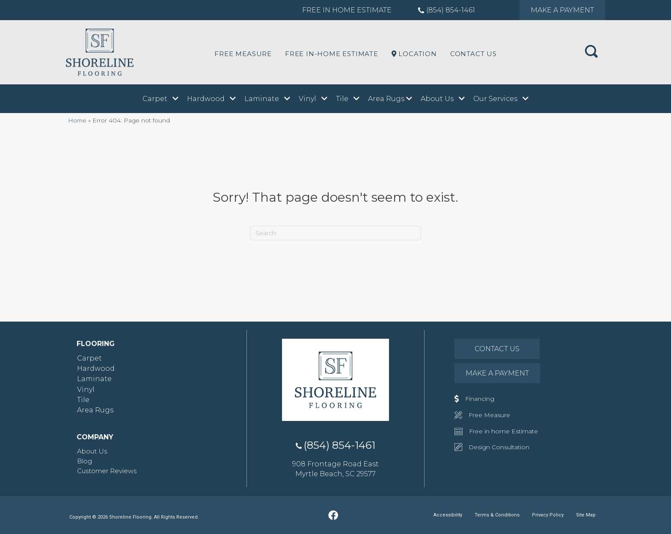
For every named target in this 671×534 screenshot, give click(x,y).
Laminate (94, 379)
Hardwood (96, 368)
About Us (92, 451)
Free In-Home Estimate (331, 54)
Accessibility (447, 515)
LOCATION (414, 54)
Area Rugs (95, 410)
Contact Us (473, 54)
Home (77, 120)
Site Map (586, 515)
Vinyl (86, 389)
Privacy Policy (548, 515)
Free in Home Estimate (347, 10)
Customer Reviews (107, 471)
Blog (84, 461)
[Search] (335, 233)
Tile (83, 400)
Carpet (89, 358)
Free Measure (243, 54)
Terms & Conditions (497, 515)
